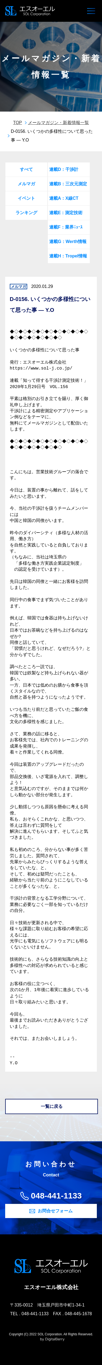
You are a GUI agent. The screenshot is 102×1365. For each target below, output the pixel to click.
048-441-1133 (56, 1195)
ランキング (26, 212)
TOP (17, 122)
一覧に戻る (52, 1106)
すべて (26, 169)
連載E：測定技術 (66, 212)
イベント (26, 198)
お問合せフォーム (55, 1211)
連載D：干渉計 (64, 169)
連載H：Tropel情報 (68, 256)
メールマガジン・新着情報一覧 (58, 122)
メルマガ (26, 184)
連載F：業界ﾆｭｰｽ (65, 227)
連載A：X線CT (64, 198)
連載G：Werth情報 (67, 241)
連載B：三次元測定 (68, 184)
